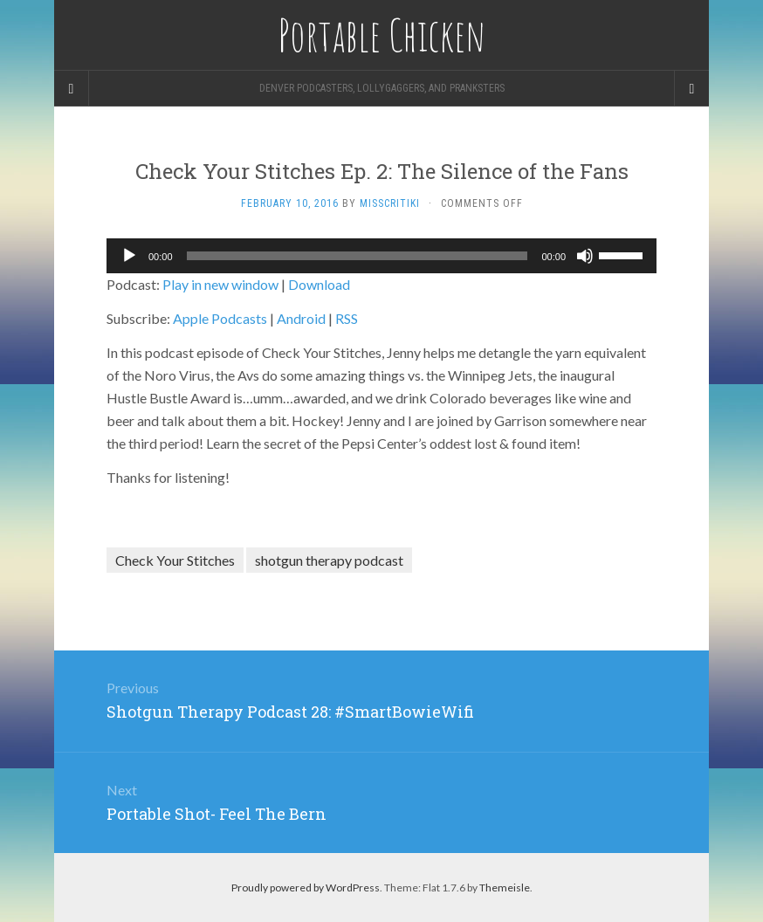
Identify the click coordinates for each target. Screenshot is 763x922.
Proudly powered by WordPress (305, 887)
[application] (381, 255)
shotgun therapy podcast (329, 560)
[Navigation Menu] (691, 88)
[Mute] (585, 256)
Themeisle (504, 887)
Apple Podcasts (220, 318)
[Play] (129, 256)
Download (319, 284)
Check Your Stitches (175, 560)
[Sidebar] (71, 88)
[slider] (357, 255)
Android (301, 318)
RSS (346, 318)
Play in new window (220, 284)
